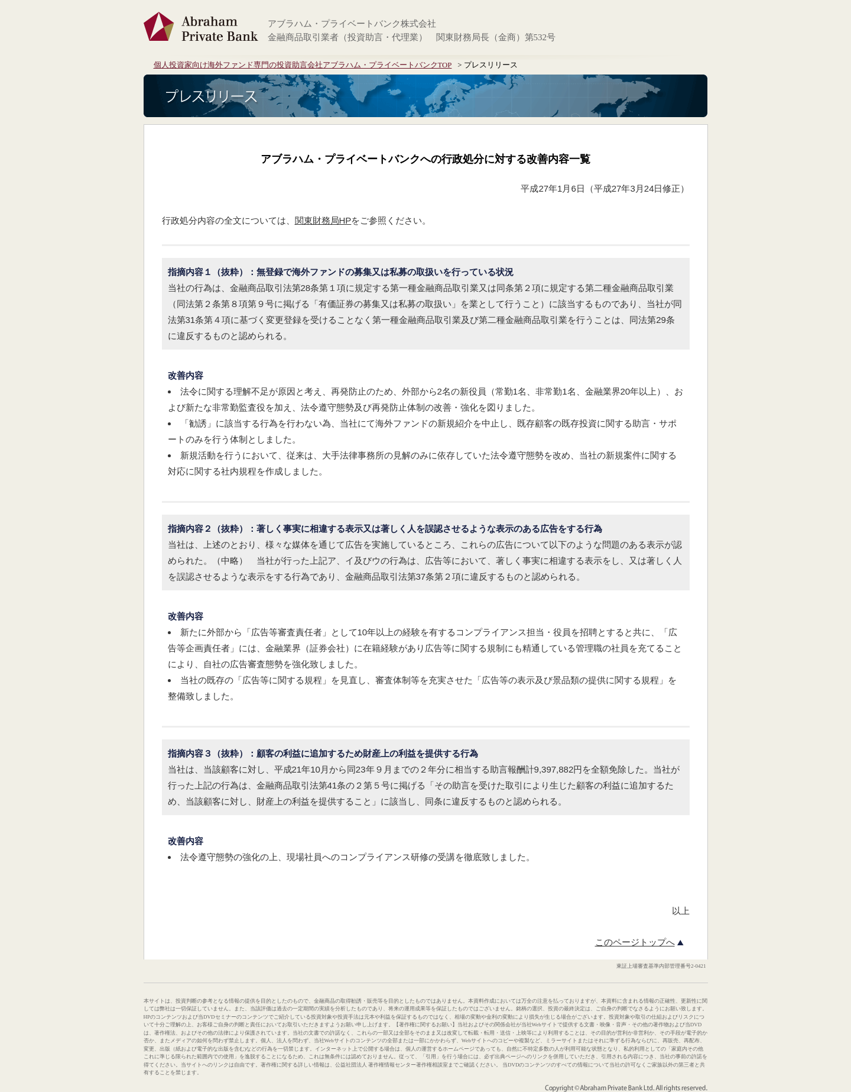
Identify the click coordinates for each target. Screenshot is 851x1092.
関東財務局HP (323, 220)
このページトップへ (635, 942)
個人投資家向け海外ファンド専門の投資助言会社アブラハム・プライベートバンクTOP (303, 65)
